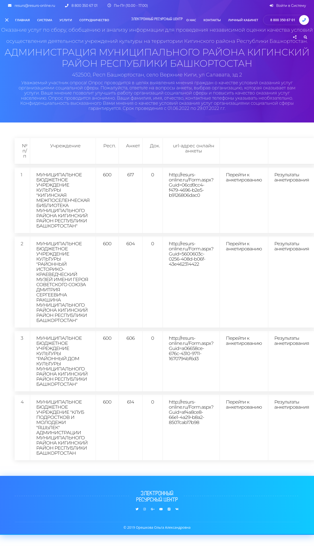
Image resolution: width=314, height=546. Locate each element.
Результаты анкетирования (291, 177)
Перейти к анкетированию (244, 177)
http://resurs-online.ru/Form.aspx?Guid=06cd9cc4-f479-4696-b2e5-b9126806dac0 (191, 185)
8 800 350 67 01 (282, 20)
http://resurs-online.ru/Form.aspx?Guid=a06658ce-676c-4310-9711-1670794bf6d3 (191, 348)
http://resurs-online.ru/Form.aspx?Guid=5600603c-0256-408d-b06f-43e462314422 (191, 254)
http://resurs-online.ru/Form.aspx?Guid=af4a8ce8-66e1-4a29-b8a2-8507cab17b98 (191, 412)
